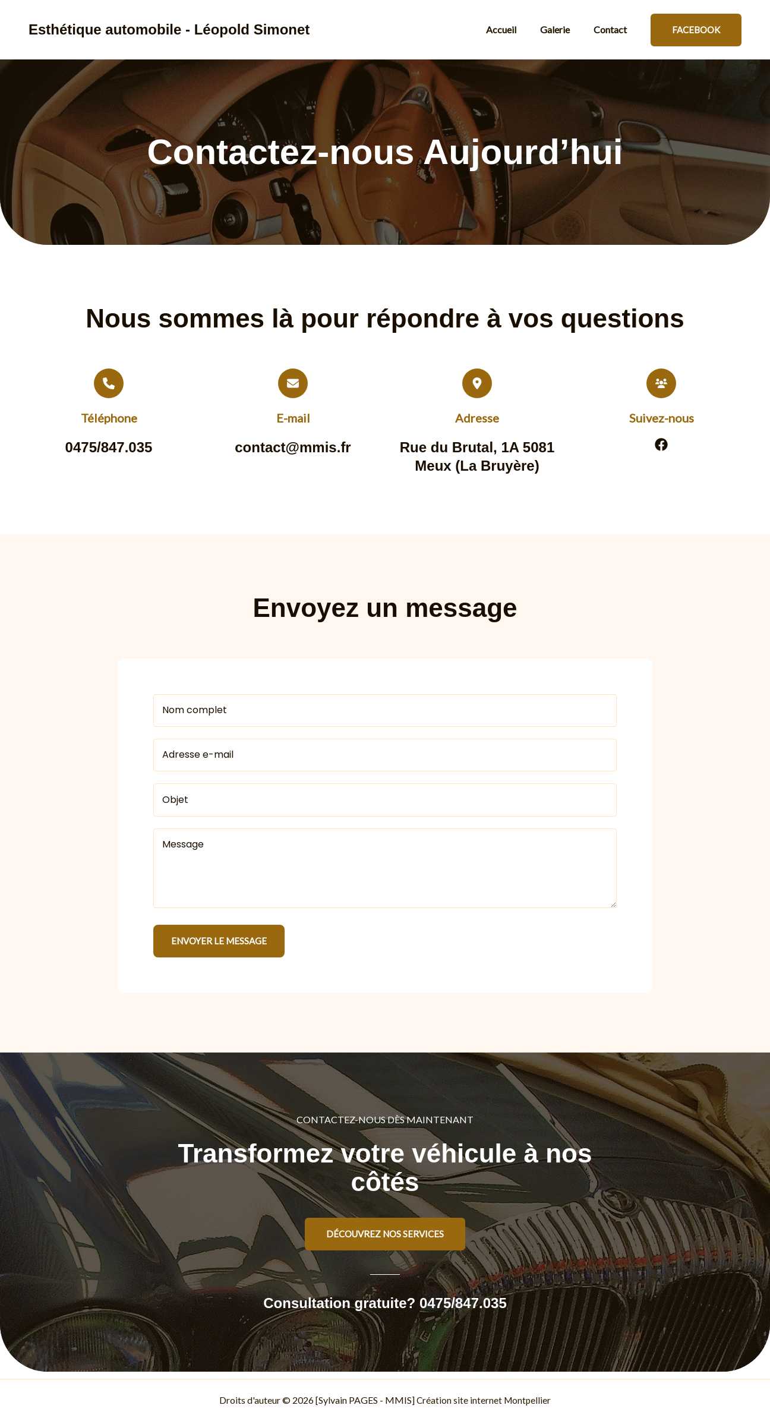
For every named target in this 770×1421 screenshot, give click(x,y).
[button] (696, 30)
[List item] (661, 444)
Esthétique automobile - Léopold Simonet (169, 29)
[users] (661, 383)
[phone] (109, 383)
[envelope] (293, 383)
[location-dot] (477, 383)
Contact (612, 29)
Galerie (562, 29)
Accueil (513, 29)
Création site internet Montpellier (483, 1400)
